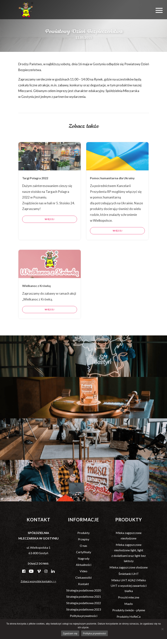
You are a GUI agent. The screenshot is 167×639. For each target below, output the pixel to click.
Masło (128, 603)
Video (83, 571)
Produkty (83, 533)
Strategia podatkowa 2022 (83, 603)
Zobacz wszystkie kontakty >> (38, 581)
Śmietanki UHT (129, 573)
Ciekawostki (83, 577)
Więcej (49, 235)
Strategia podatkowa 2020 (83, 590)
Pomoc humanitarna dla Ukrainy (112, 194)
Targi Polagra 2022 (35, 194)
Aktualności (83, 564)
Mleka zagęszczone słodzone (129, 567)
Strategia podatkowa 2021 (83, 596)
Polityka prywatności (83, 616)
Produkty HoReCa (129, 616)
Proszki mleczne (128, 597)
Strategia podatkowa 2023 (83, 609)
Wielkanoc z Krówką (36, 301)
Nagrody (83, 558)
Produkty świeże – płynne (128, 610)
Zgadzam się (70, 633)
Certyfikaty (83, 552)
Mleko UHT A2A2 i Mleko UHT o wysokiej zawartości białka (129, 585)
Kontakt (83, 584)
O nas (83, 545)
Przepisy (83, 539)
